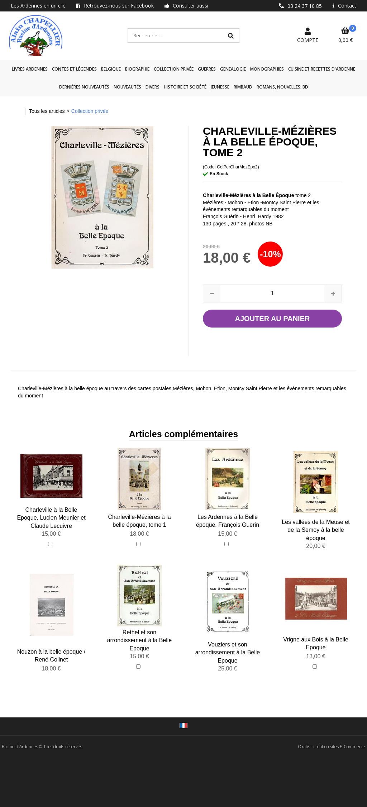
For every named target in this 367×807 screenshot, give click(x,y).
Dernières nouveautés (84, 87)
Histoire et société (185, 87)
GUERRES (207, 69)
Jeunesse (220, 87)
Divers (152, 87)
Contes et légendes (74, 69)
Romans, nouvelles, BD (282, 87)
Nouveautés (127, 87)
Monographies (267, 69)
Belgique (111, 69)
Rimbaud (243, 87)
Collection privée (174, 69)
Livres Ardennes (30, 69)
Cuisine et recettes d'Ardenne (321, 69)
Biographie (137, 69)
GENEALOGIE (233, 69)
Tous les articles (47, 111)
